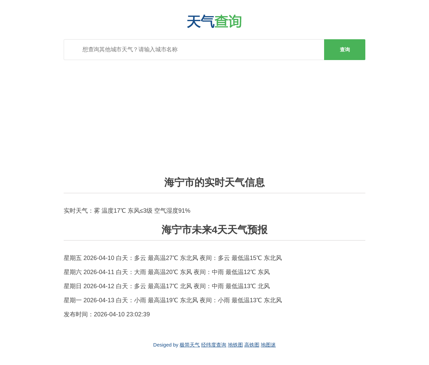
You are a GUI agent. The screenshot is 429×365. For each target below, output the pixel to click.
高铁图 (251, 345)
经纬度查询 (213, 345)
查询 (345, 49)
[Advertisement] (214, 114)
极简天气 (190, 345)
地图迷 (268, 345)
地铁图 (235, 345)
